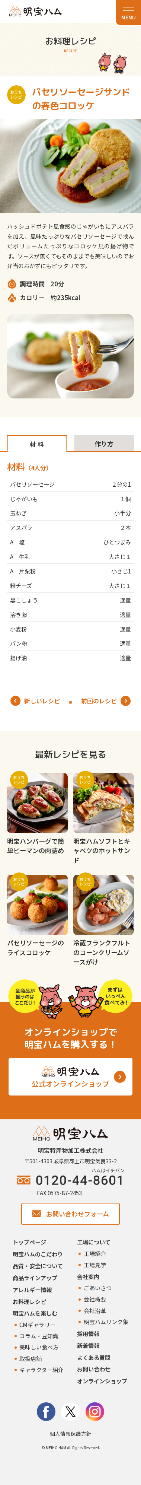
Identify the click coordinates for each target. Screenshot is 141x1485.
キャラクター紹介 (41, 1369)
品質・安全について (38, 1266)
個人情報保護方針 (71, 1433)
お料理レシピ (29, 1301)
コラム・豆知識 (38, 1336)
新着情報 (88, 1345)
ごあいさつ (98, 1288)
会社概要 (95, 1299)
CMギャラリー (37, 1324)
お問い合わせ (93, 1369)
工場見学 (95, 1264)
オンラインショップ (102, 1381)
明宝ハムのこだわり (38, 1254)
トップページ (29, 1242)
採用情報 (88, 1333)
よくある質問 (93, 1357)
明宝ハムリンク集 (106, 1321)
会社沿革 (95, 1310)
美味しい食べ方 (38, 1347)
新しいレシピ (35, 701)
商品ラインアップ (35, 1277)
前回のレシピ (105, 701)
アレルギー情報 (32, 1289)
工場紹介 (95, 1253)
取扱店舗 (30, 1358)
